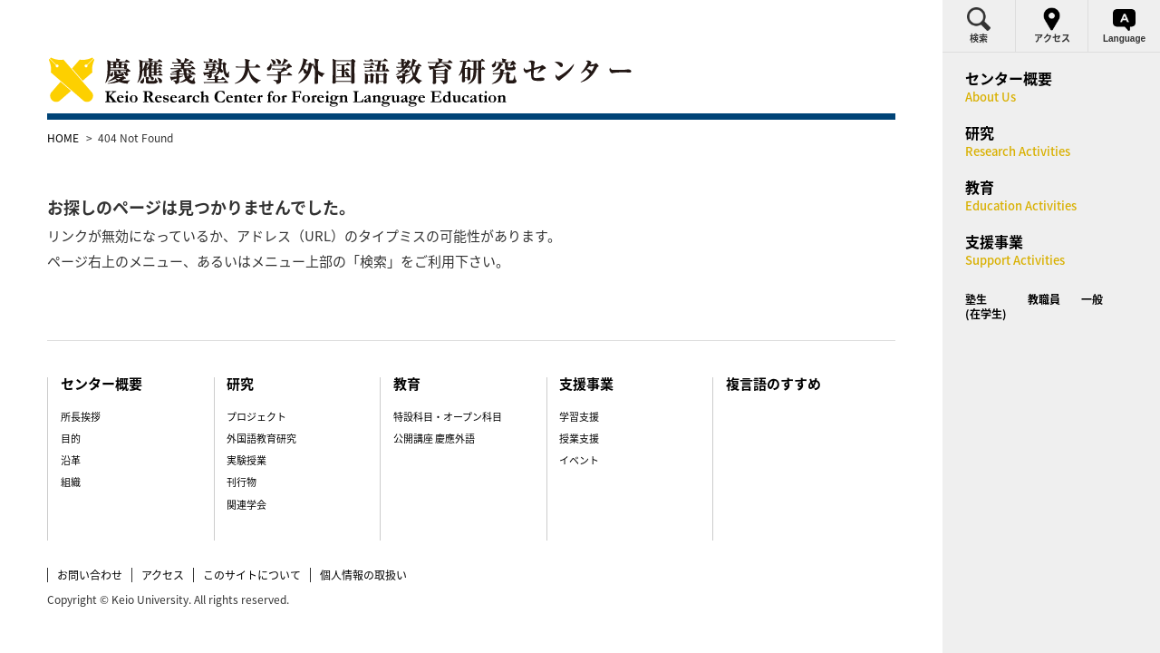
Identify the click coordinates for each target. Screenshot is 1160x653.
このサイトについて (291, 539)
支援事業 (581, 348)
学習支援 (572, 381)
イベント (572, 425)
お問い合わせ (128, 539)
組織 (108, 446)
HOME (102, 138)
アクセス (201, 539)
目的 (108, 403)
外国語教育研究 (284, 403)
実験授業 (269, 425)
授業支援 (572, 403)
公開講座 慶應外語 (441, 403)
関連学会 (269, 469)
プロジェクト (279, 381)
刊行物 (264, 446)
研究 (263, 348)
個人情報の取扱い (402, 539)
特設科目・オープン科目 (455, 381)
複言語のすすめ (753, 348)
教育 (415, 348)
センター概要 (141, 348)
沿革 (108, 425)
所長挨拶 (118, 381)
